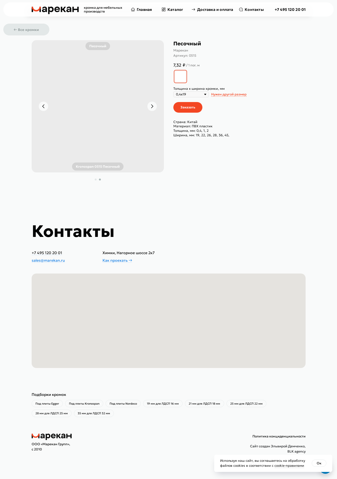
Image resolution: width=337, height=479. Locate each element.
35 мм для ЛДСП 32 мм (96, 414)
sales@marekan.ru (48, 260)
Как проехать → (117, 260)
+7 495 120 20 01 (290, 9)
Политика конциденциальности (279, 438)
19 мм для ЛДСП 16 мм (167, 404)
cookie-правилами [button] (289, 465)
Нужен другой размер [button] (229, 94)
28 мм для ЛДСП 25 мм (52, 414)
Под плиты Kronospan (86, 404)
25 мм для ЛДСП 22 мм (254, 404)
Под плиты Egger (48, 404)
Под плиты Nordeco (126, 404)
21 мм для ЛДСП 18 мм (210, 404)
